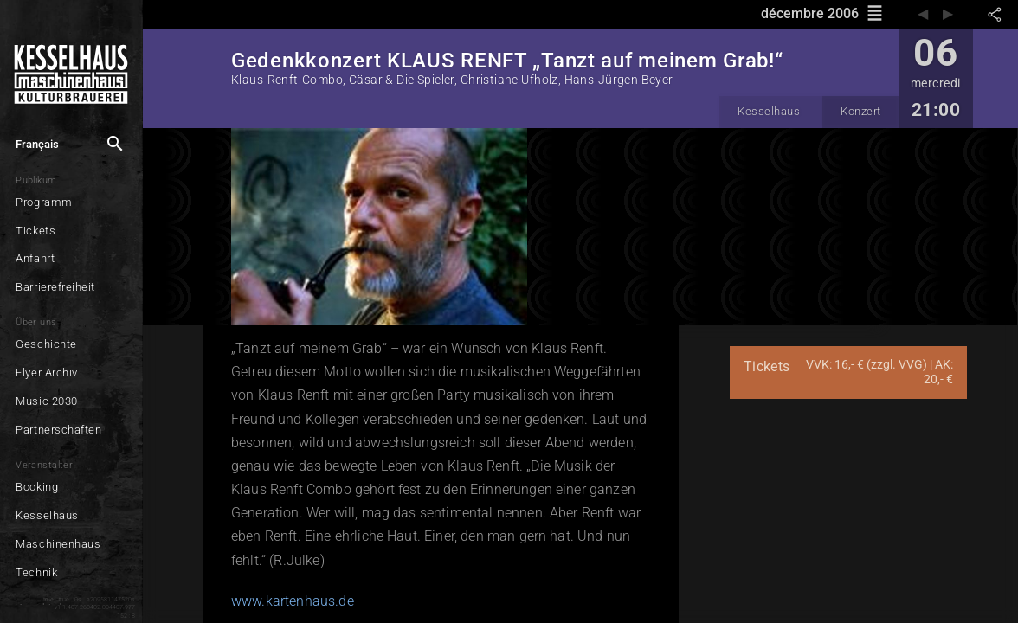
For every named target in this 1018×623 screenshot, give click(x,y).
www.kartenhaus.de (292, 601)
